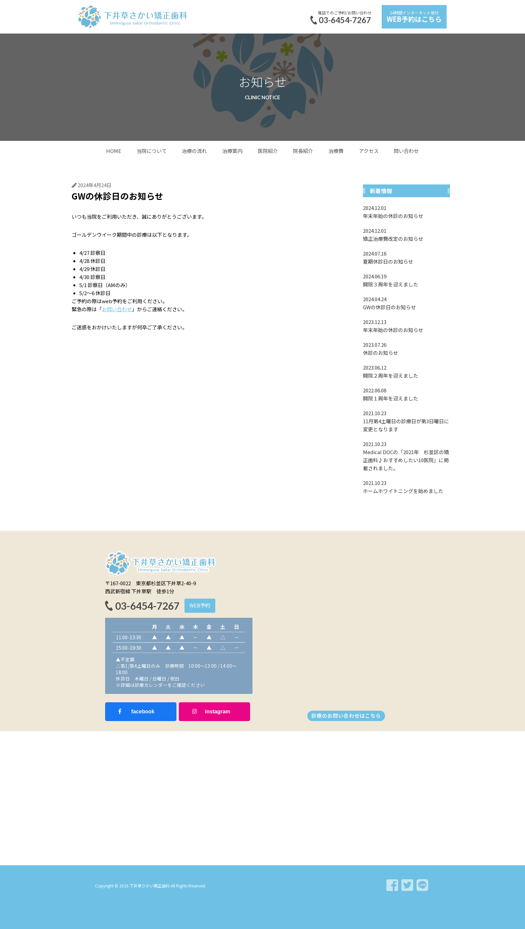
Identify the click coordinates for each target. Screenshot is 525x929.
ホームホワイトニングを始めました (406, 486)
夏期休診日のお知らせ (406, 257)
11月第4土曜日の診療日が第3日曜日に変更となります (406, 421)
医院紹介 (268, 150)
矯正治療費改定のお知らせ (406, 234)
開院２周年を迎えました (406, 371)
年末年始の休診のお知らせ (406, 211)
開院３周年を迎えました (406, 280)
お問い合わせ (117, 309)
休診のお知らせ (406, 348)
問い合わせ (406, 150)
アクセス (369, 150)
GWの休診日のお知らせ (406, 303)
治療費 (336, 150)
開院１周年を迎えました (406, 394)
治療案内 (232, 150)
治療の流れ (194, 150)
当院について (152, 150)
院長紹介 (303, 150)
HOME (113, 150)
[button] (199, 606)
